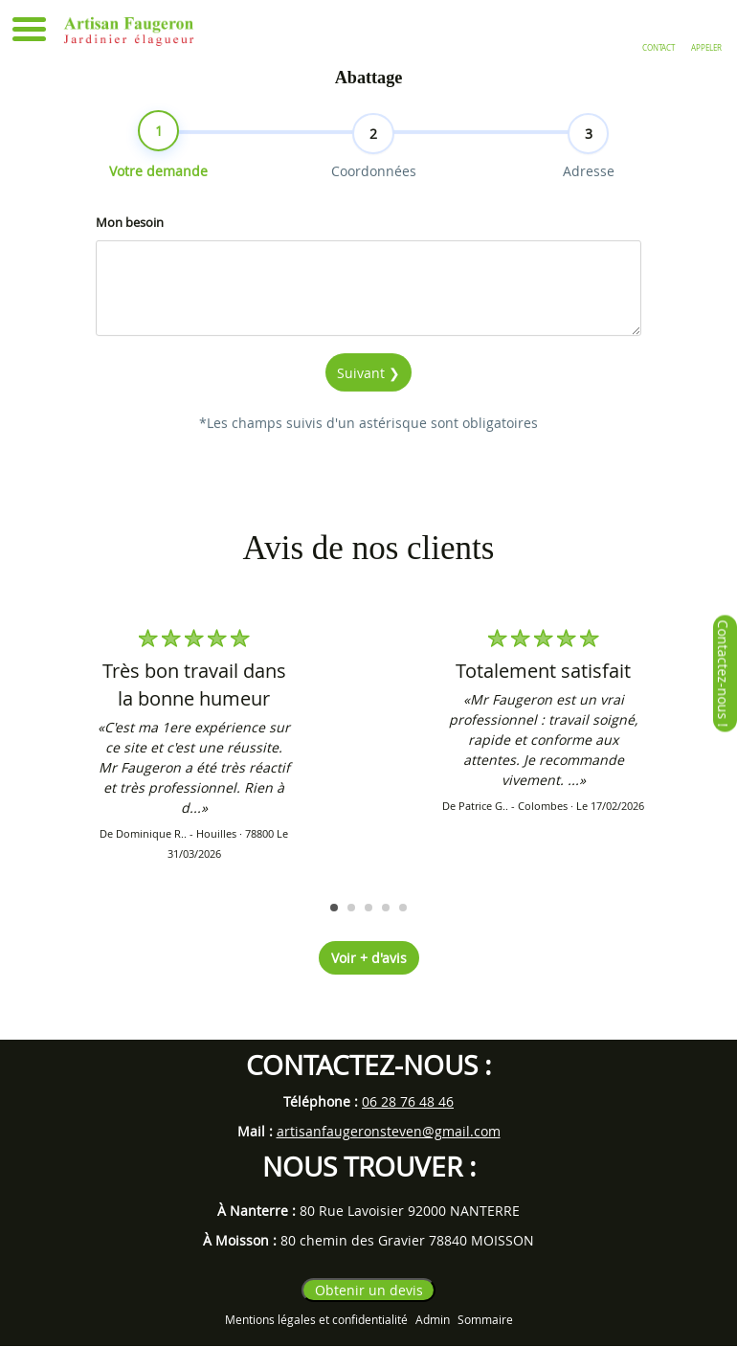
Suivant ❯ (368, 399)
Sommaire (485, 1320)
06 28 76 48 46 (408, 1101)
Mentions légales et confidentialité (316, 1320)
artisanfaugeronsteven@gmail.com (389, 1131)
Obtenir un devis (369, 1291)
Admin (432, 1320)
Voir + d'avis (369, 959)
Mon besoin (130, 248)
